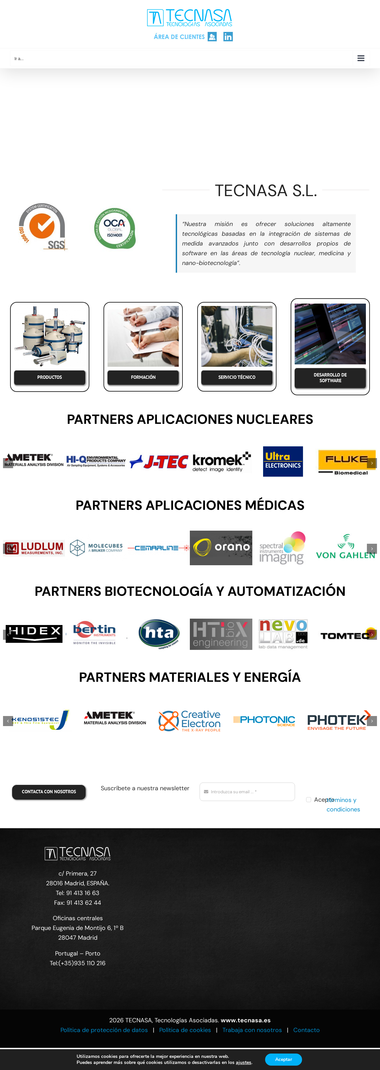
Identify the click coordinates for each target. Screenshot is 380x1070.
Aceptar (283, 1059)
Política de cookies (185, 1030)
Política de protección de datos (104, 1030)
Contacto (306, 1030)
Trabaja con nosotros (252, 1030)
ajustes (243, 1063)
